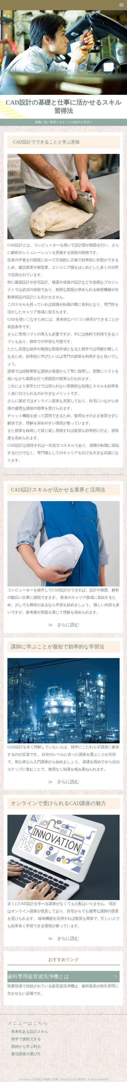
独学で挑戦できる (26, 1039)
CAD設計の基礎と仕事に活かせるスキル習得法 (63, 106)
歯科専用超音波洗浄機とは (38, 976)
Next (121, 52)
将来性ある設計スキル (29, 1032)
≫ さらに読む (63, 624)
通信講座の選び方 (26, 1054)
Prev (6, 52)
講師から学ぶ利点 (26, 1046)
